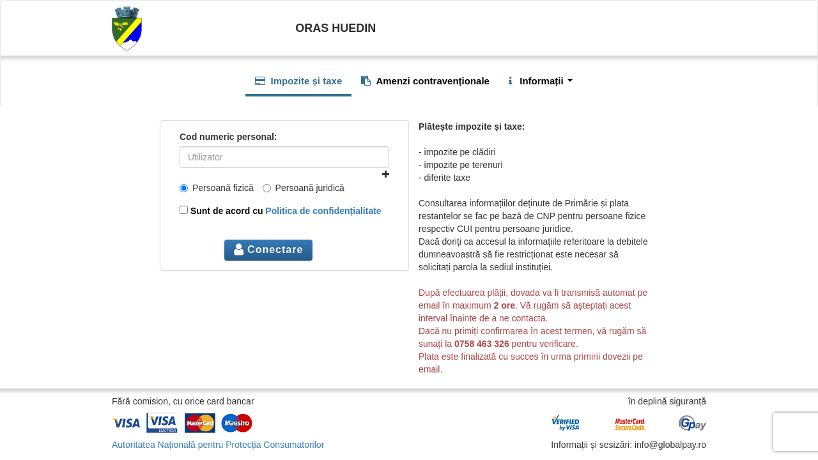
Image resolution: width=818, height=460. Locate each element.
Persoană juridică (303, 188)
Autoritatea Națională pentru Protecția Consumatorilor (218, 445)
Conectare (269, 249)
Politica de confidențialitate (323, 211)
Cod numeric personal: (228, 137)
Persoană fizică (217, 188)
